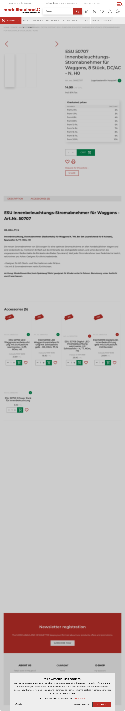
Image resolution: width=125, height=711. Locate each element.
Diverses (85, 20)
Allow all (102, 704)
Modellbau (72, 20)
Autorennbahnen (55, 20)
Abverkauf (28, 27)
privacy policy (79, 698)
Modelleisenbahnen (33, 20)
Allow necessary (79, 704)
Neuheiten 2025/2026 (101, 20)
